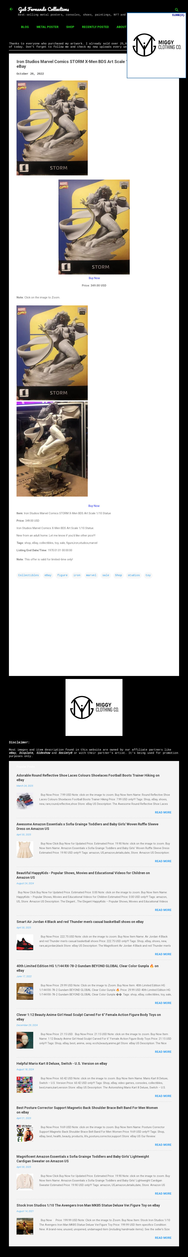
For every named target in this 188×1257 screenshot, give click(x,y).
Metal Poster (47, 27)
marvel (91, 575)
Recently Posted (95, 27)
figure (62, 575)
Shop (70, 27)
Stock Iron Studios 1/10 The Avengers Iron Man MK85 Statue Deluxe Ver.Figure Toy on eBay (88, 1205)
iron (76, 575)
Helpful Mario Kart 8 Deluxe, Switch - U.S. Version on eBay (62, 1063)
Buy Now (94, 278)
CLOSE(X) (178, 15)
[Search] (177, 10)
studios (134, 575)
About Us (124, 27)
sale (105, 575)
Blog (25, 27)
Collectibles (28, 575)
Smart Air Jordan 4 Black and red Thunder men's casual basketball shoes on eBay (80, 922)
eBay (48, 575)
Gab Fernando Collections (43, 9)
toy (148, 575)
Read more (163, 812)
